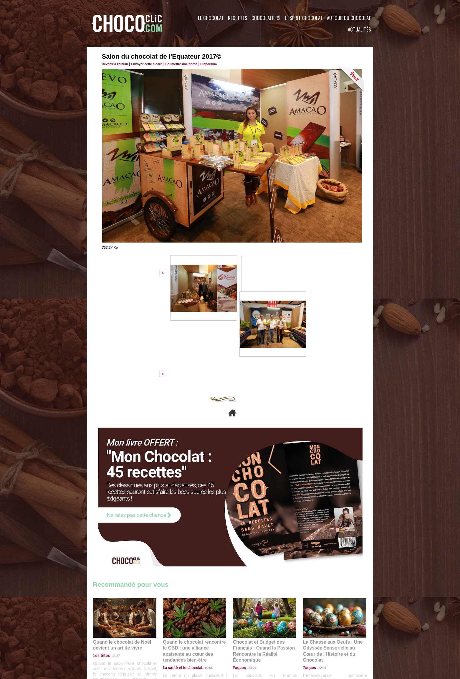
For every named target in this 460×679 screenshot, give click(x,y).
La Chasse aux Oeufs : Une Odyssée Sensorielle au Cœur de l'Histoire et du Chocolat (332, 547)
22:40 (320, 560)
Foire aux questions (320, 643)
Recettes (237, 18)
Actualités (359, 29)
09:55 (204, 560)
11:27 (113, 554)
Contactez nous (111, 643)
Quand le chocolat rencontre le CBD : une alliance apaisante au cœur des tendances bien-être (194, 547)
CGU (171, 643)
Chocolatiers (266, 18)
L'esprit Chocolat (304, 18)
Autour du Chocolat (349, 18)
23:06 (250, 566)
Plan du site (247, 643)
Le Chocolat (211, 18)
